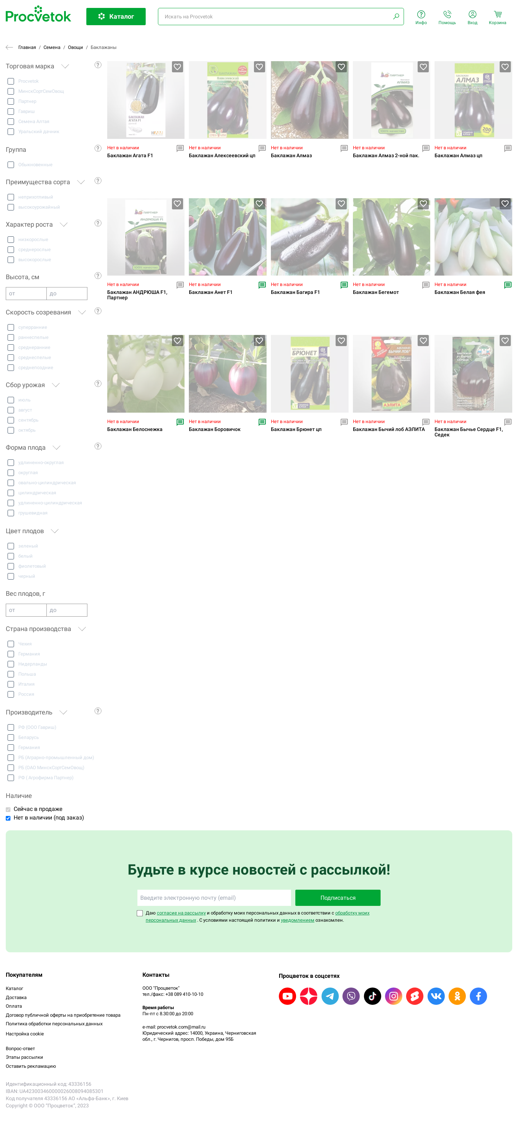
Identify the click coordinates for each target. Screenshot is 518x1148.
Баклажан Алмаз (291, 155)
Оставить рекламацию (31, 1066)
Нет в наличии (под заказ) (49, 817)
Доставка (16, 997)
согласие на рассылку (181, 913)
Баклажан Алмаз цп (458, 155)
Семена (52, 47)
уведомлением (297, 920)
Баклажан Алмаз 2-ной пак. (386, 155)
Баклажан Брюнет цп (296, 429)
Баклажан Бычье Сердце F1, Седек (469, 432)
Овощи (75, 47)
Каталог (14, 988)
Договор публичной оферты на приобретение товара (63, 1015)
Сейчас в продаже (38, 809)
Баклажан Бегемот (376, 292)
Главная (27, 47)
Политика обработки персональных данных (54, 1023)
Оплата (14, 1006)
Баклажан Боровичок (215, 429)
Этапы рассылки (24, 1057)
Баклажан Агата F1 (130, 155)
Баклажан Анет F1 (211, 292)
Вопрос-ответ (20, 1048)
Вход (472, 17)
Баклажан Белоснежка (135, 429)
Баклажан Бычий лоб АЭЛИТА (389, 429)
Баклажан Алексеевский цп (222, 155)
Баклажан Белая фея (460, 292)
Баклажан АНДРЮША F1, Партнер (137, 295)
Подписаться (338, 897)
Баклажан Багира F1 (295, 292)
